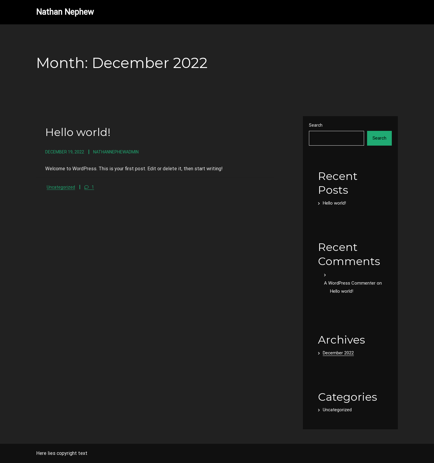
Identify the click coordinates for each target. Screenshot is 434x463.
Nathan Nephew (65, 12)
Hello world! (78, 132)
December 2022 (338, 353)
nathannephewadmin (116, 152)
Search (315, 125)
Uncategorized (61, 187)
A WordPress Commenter (350, 283)
